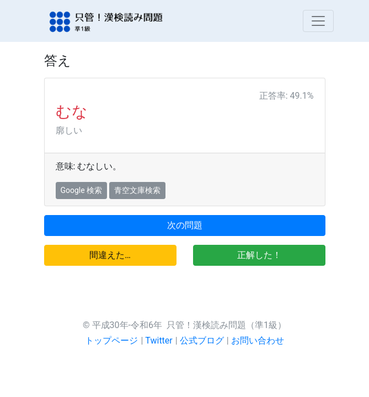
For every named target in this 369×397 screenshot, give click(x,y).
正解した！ (259, 255)
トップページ (111, 340)
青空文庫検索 (137, 190)
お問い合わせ (257, 340)
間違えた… (110, 255)
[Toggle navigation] (318, 21)
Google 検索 (82, 190)
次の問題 (184, 225)
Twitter (158, 340)
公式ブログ (202, 340)
